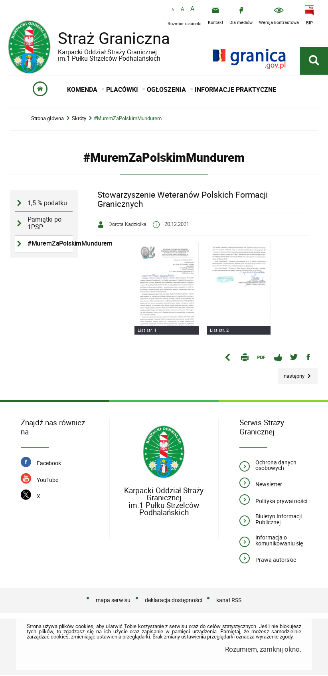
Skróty (79, 119)
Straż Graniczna (107, 44)
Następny (292, 374)
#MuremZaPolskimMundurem (128, 119)
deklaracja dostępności (173, 601)
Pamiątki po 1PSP (44, 224)
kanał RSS (228, 601)
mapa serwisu (113, 601)
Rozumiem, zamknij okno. (263, 650)
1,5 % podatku (47, 204)
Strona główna (47, 119)
